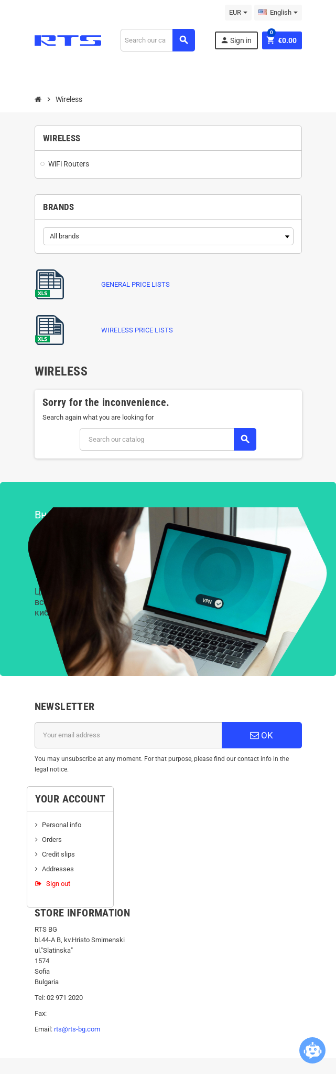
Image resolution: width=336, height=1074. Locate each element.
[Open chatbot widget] (312, 1050)
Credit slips (58, 854)
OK (261, 735)
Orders (52, 839)
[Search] (157, 40)
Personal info (61, 825)
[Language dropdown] (278, 12)
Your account (70, 799)
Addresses (58, 869)
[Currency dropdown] (238, 12)
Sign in (236, 40)
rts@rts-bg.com (77, 1029)
